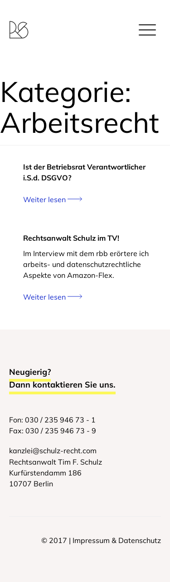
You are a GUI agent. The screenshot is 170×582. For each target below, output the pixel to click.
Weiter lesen (52, 199)
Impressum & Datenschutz (117, 540)
